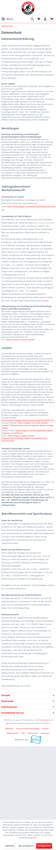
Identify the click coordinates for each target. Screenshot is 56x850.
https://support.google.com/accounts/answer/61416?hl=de (27, 420)
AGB (23, 733)
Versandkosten (44, 720)
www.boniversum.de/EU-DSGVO (20, 339)
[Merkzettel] (38, 19)
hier (47, 300)
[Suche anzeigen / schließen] (32, 19)
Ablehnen (9, 845)
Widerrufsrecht (12, 733)
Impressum (45, 733)
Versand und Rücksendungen (27, 728)
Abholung (9, 728)
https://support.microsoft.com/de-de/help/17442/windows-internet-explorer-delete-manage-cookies (27, 425)
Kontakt (45, 728)
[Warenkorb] (51, 19)
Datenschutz (33, 733)
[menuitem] (7, 19)
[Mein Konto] (45, 19)
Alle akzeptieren (25, 845)
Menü (7, 18)
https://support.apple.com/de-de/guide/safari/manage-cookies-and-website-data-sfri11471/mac (24, 438)
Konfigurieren (44, 845)
